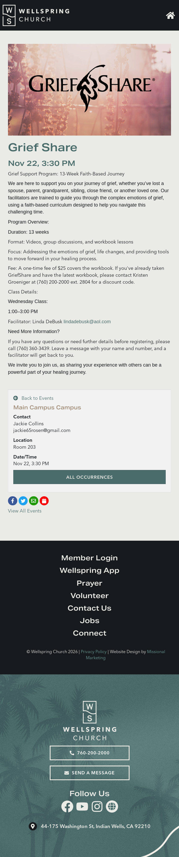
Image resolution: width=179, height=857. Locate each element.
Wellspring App (89, 570)
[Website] (112, 806)
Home (170, 15)
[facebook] (67, 807)
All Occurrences (89, 477)
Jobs (89, 620)
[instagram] (97, 807)
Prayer (89, 583)
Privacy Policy (94, 651)
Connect (89, 633)
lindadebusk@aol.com (87, 321)
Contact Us (89, 608)
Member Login (89, 557)
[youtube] (82, 807)
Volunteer (89, 595)
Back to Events (33, 398)
